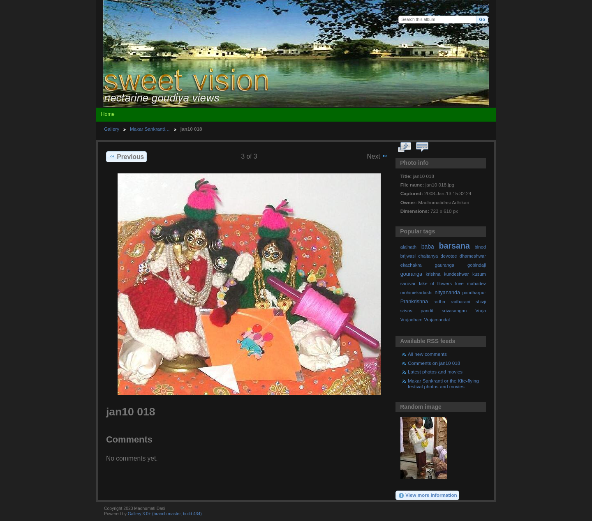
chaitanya (428, 256)
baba (427, 246)
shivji (481, 301)
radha (439, 301)
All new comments (427, 354)
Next (377, 156)
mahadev (476, 283)
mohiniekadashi (416, 292)
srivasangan (454, 310)
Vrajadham (411, 319)
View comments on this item (422, 147)
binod (480, 246)
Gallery (111, 128)
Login (483, 6)
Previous (126, 156)
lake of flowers (435, 283)
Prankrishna (414, 301)
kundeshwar (456, 274)
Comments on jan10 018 (434, 363)
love (459, 283)
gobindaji (476, 265)
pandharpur (474, 292)
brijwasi (408, 256)
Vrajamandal (437, 319)
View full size (405, 147)
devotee (449, 256)
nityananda (447, 292)
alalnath (408, 246)
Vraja (480, 310)
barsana (454, 245)
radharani (460, 301)
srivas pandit (416, 310)
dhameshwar (473, 256)
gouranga (411, 274)
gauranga (444, 265)
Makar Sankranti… (150, 128)
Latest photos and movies (435, 371)
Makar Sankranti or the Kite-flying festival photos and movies (443, 383)
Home (107, 114)
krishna (433, 274)
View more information (427, 495)
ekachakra (411, 265)
